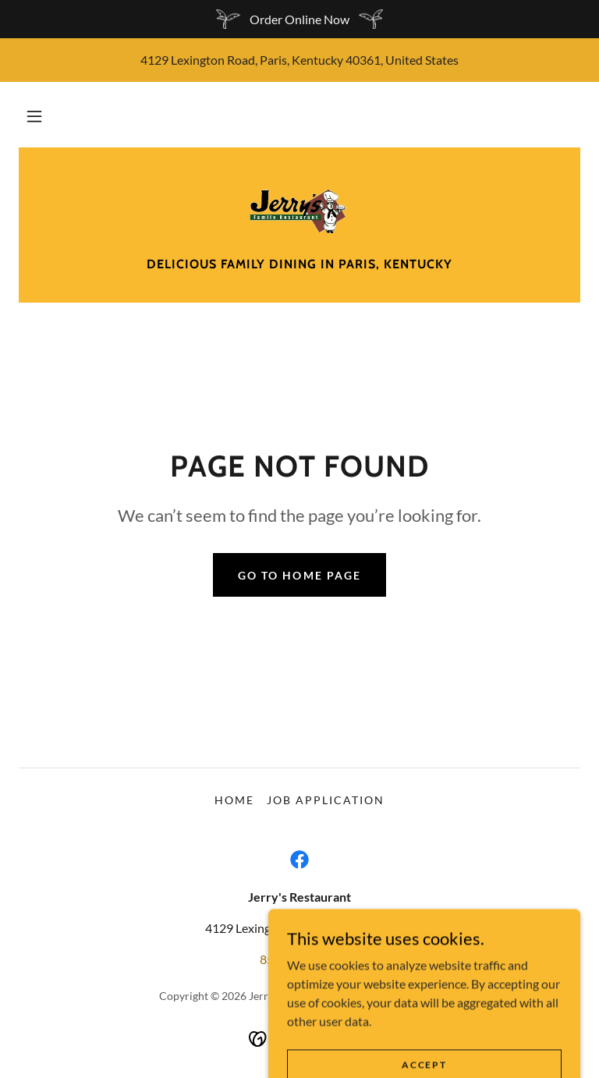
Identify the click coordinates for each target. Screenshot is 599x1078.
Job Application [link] (326, 800)
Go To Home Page (299, 575)
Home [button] (234, 800)
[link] (299, 210)
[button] (34, 116)
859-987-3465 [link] (299, 959)
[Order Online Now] (299, 19)
